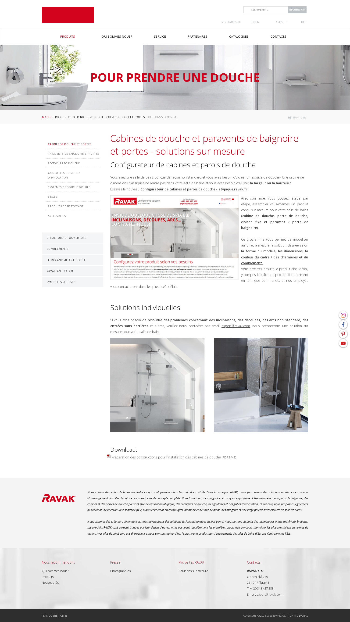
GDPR (63, 615)
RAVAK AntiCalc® (60, 271)
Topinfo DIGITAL (298, 615)
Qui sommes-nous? (55, 571)
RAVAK (68, 15)
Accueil (47, 117)
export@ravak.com (235, 326)
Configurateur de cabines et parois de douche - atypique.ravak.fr (193, 189)
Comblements (57, 248)
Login (255, 22)
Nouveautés (50, 582)
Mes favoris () (231, 22)
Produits (60, 117)
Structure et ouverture (66, 238)
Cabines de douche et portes (125, 117)
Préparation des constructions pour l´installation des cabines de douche (166, 457)
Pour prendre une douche (86, 117)
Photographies (120, 571)
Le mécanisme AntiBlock (65, 260)
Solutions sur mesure (193, 571)
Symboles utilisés (60, 282)
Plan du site (49, 615)
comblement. (252, 263)
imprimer (299, 117)
